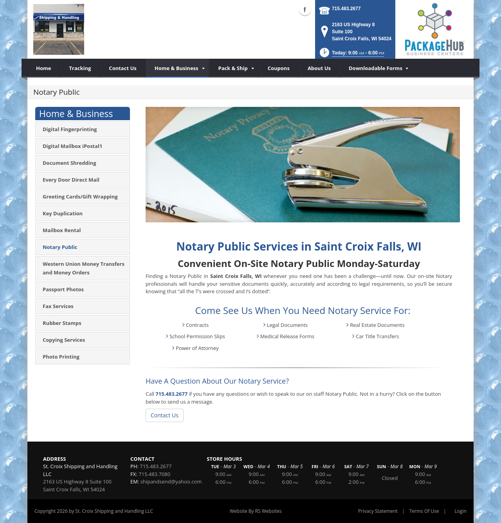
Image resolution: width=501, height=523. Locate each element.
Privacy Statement (378, 511)
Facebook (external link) (305, 9)
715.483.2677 (346, 8)
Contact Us (164, 415)
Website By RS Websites (256, 511)
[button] (351, 55)
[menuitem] (177, 68)
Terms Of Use (424, 511)
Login (461, 511)
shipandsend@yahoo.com (171, 481)
